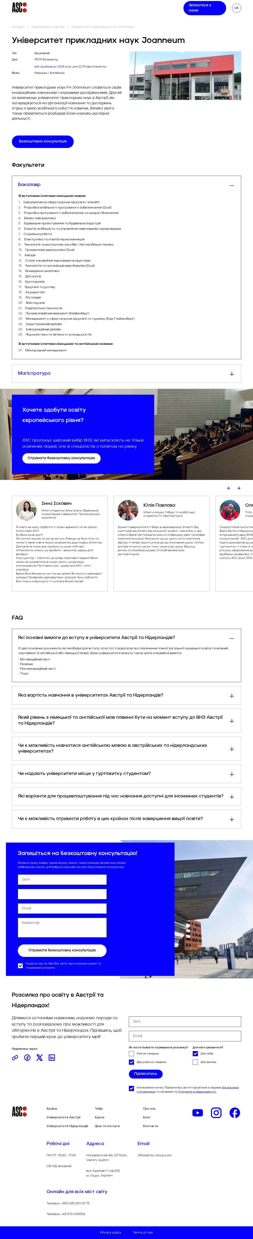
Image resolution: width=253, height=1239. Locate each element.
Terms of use (143, 1232)
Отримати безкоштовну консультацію (61, 458)
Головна (18, 27)
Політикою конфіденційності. (197, 1092)
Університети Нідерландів (67, 1126)
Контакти (167, 9)
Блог (151, 9)
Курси (88, 9)
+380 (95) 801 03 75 (75, 1203)
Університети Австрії (47, 27)
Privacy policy (110, 1232)
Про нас (135, 9)
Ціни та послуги (111, 9)
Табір (74, 9)
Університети (42, 9)
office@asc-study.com (155, 1155)
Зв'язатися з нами (204, 9)
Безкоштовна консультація (43, 141)
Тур (62, 9)
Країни (52, 1108)
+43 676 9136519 (73, 1214)
